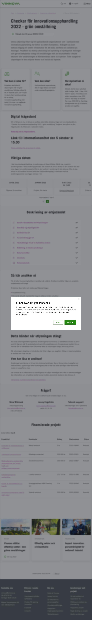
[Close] (78, 299)
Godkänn (70, 322)
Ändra (58, 322)
